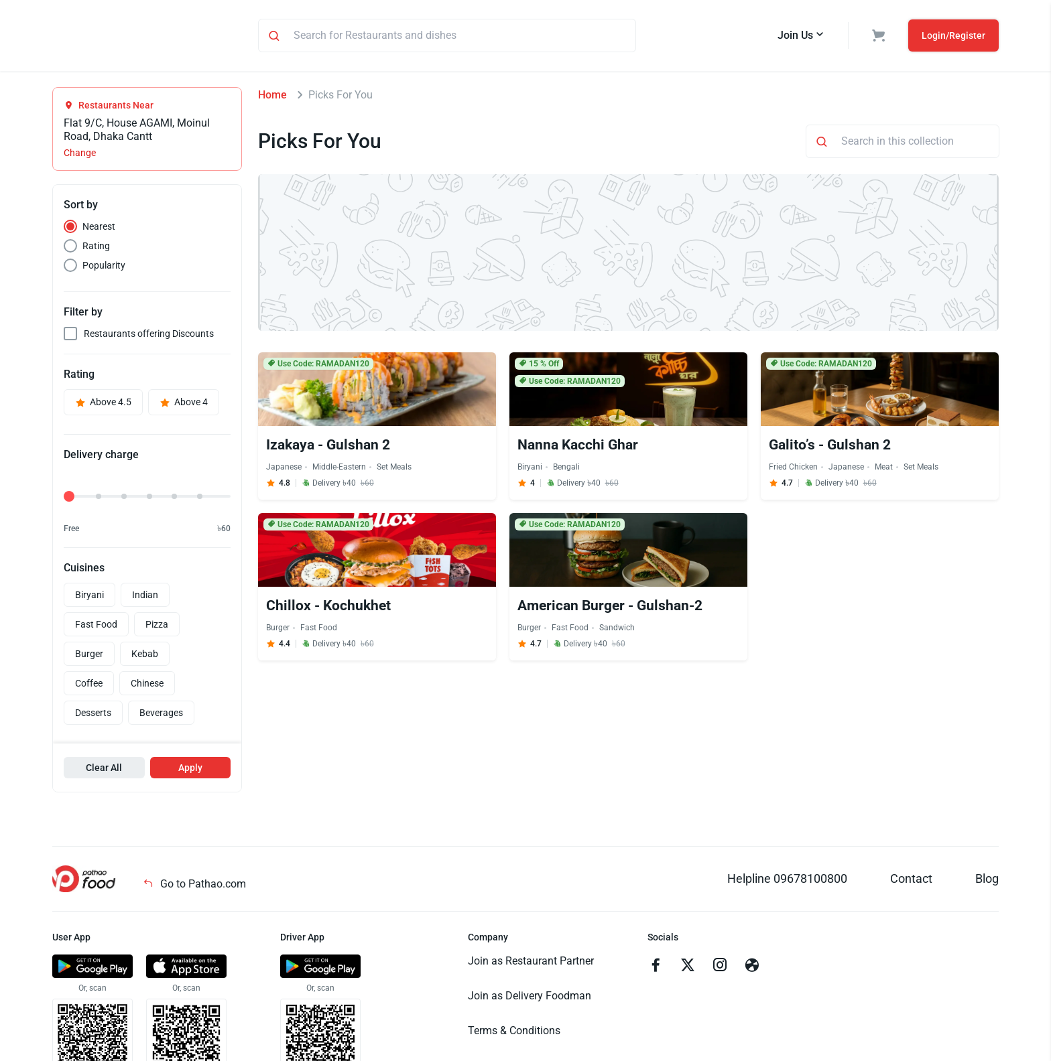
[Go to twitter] (688, 968)
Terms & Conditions (514, 1032)
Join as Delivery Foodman (529, 997)
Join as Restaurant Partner (531, 963)
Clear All (104, 769)
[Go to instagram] (720, 968)
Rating (96, 247)
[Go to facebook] (655, 968)
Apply (190, 769)
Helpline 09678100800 (787, 880)
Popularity (103, 267)
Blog (987, 880)
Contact (911, 880)
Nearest (98, 228)
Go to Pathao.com (194, 885)
